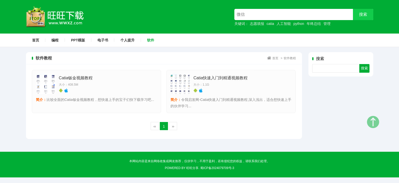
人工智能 (284, 24)
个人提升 (127, 40)
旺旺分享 (192, 168)
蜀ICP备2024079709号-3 (217, 168)
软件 (150, 40)
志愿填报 (257, 24)
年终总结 (314, 24)
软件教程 (290, 58)
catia (270, 24)
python (298, 24)
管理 (327, 24)
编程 (55, 40)
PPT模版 (78, 40)
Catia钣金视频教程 (76, 78)
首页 (35, 40)
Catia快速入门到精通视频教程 (220, 78)
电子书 (102, 40)
